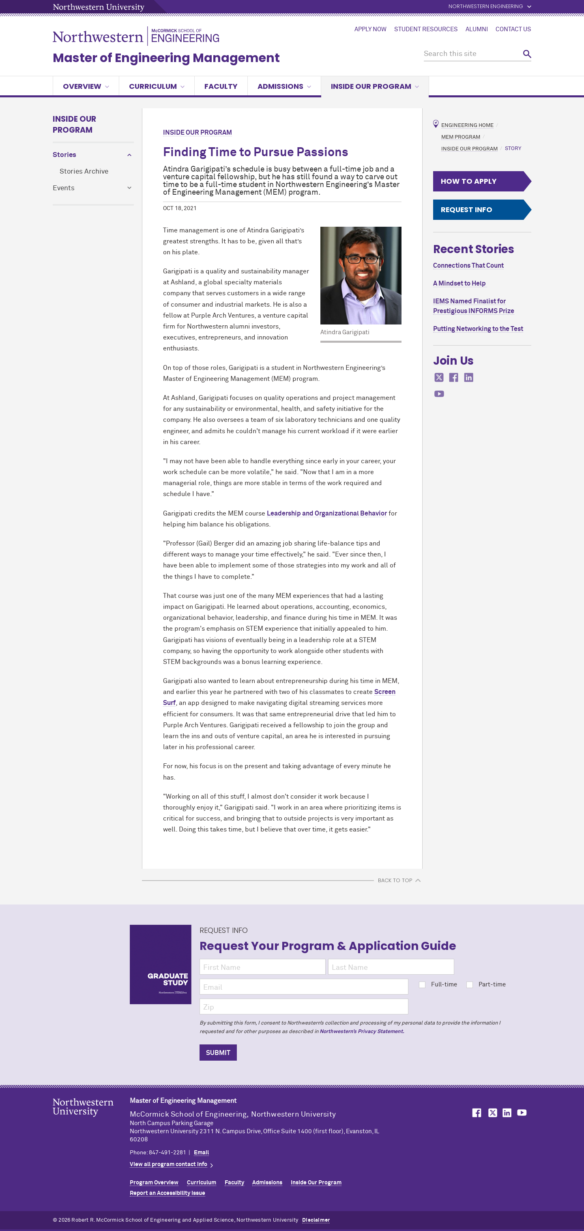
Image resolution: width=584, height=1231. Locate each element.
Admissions (284, 86)
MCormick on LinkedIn (506, 1113)
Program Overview (154, 1183)
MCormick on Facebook (476, 1113)
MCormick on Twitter (491, 1113)
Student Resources (426, 29)
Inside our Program (375, 86)
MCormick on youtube (439, 394)
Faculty (221, 86)
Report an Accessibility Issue (167, 1193)
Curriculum (157, 86)
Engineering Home (467, 125)
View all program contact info (168, 1164)
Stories (64, 155)
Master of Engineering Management (166, 58)
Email (201, 1153)
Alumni (477, 29)
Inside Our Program (74, 124)
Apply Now (370, 29)
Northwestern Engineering (486, 6)
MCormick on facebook (454, 377)
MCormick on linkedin (469, 377)
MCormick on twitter (439, 377)
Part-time (486, 985)
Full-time (438, 985)
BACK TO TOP (395, 880)
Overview (86, 86)
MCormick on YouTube (522, 1113)
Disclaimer (316, 1220)
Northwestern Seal (91, 1120)
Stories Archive (84, 171)
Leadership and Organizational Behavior (327, 513)
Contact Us (513, 29)
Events (64, 188)
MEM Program (460, 137)
